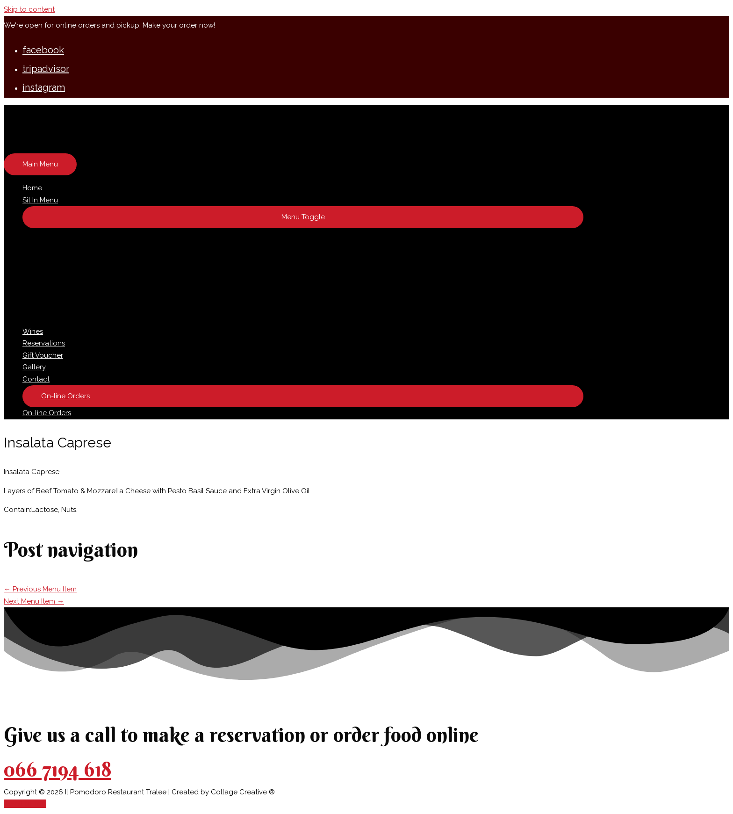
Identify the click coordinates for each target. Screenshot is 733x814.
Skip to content (29, 9)
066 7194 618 (57, 769)
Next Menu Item (34, 601)
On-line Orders (46, 413)
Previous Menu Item (40, 589)
